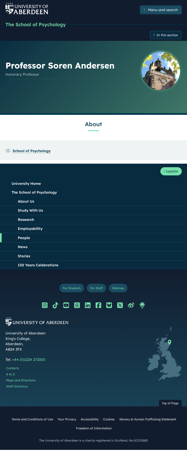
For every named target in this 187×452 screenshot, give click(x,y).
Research (26, 221)
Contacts (12, 370)
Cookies (109, 421)
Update (170, 172)
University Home (26, 185)
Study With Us (30, 211)
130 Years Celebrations (38, 266)
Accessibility (90, 421)
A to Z (10, 376)
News (22, 248)
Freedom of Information (94, 430)
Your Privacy (67, 421)
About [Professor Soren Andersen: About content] (93, 124)
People (24, 239)
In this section (166, 35)
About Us (26, 202)
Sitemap (120, 290)
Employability (30, 230)
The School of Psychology (37, 24)
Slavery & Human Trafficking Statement (147, 421)
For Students (70, 290)
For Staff (97, 290)
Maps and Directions (21, 382)
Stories (24, 257)
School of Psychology (32, 151)
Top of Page (170, 405)
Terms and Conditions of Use (32, 421)
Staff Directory (17, 388)
